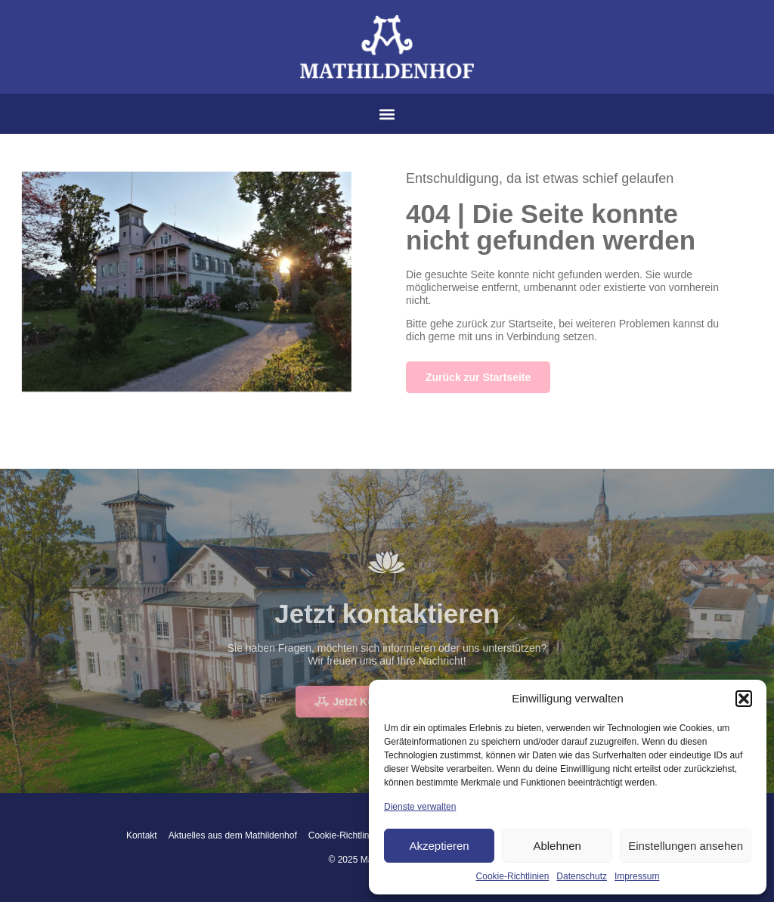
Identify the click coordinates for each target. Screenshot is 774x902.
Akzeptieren (439, 845)
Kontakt (141, 835)
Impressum (637, 876)
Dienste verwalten (420, 806)
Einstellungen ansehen (685, 845)
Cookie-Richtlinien (513, 876)
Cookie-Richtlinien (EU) (355, 835)
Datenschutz (581, 876)
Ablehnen (556, 845)
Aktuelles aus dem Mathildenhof (233, 835)
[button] (743, 698)
